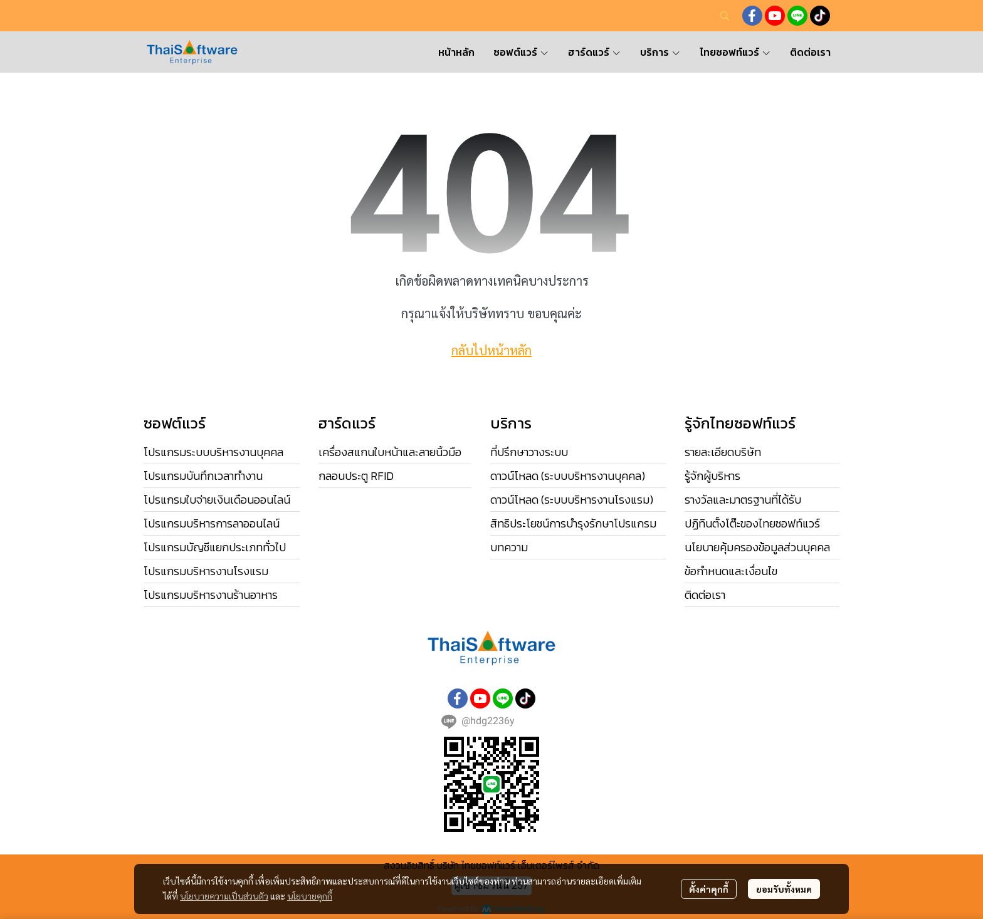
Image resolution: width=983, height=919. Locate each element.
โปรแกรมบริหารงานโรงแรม (206, 571)
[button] (725, 16)
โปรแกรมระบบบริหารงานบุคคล (213, 452)
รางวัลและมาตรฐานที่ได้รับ (743, 499)
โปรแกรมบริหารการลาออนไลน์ (212, 523)
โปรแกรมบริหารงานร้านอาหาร (211, 594)
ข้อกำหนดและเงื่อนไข (731, 571)
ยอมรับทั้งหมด (784, 889)
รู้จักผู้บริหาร (712, 475)
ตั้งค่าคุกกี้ (708, 889)
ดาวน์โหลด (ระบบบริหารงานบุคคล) (567, 475)
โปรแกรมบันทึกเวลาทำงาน (203, 475)
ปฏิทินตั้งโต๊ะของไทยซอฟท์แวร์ (752, 523)
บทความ (509, 547)
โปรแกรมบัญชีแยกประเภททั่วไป (215, 547)
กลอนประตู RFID (356, 475)
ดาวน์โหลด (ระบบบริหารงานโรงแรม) (571, 499)
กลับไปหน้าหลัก (491, 350)
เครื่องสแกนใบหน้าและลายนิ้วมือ (389, 452)
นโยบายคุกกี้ (309, 895)
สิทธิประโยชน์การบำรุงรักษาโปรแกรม (573, 523)
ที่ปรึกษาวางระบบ (529, 452)
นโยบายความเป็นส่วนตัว (224, 895)
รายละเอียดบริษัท (723, 452)
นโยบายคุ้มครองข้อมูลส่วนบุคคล (757, 547)
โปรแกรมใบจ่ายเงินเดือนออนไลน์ (217, 499)
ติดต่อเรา (705, 594)
